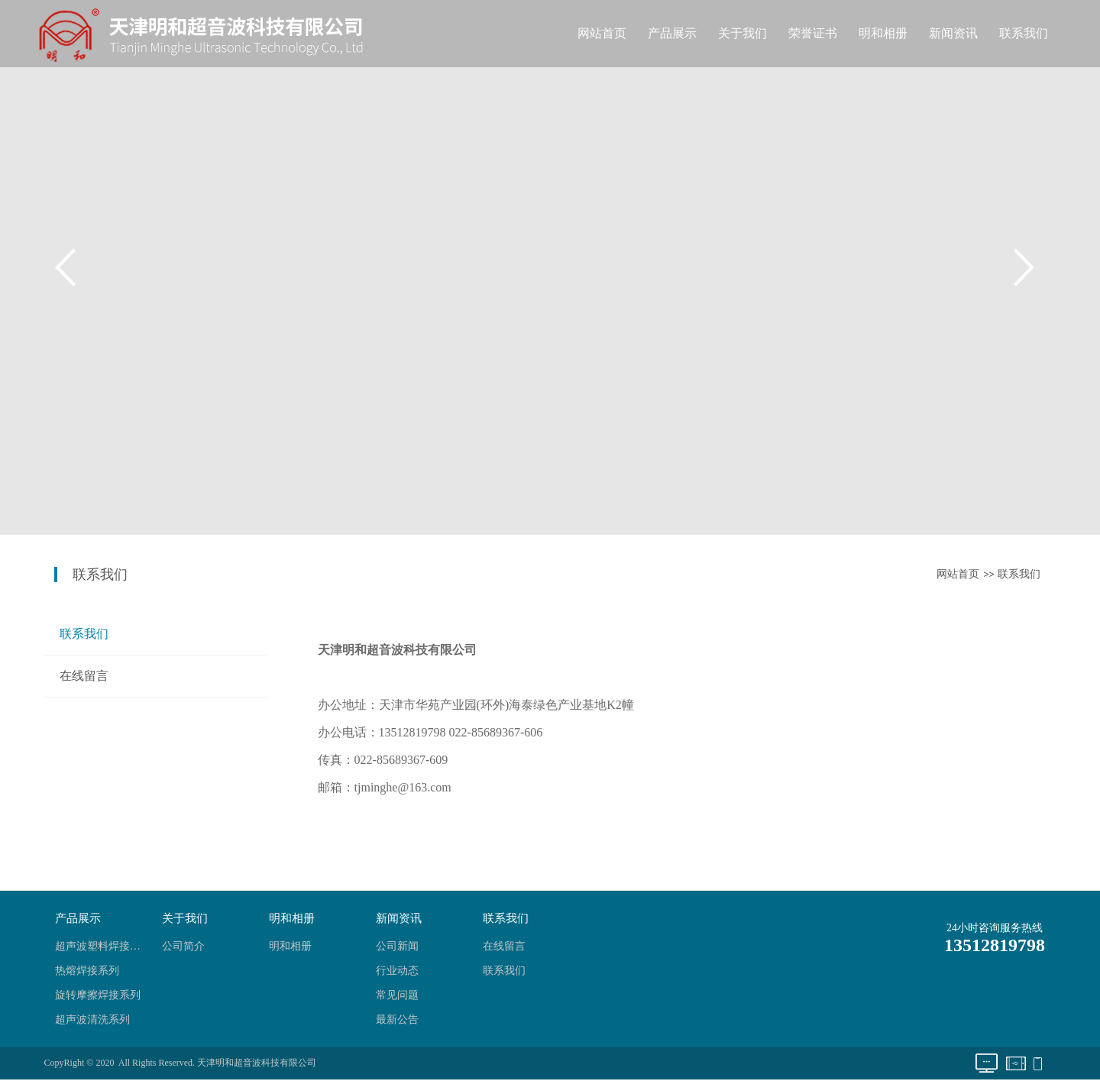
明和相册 (883, 33)
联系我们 (1023, 33)
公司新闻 (397, 946)
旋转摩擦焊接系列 (98, 995)
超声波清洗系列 (92, 1019)
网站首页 (602, 33)
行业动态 (397, 970)
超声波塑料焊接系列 (102, 946)
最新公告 (397, 1019)
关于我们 (742, 33)
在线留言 (84, 675)
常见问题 (397, 995)
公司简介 (183, 946)
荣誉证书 (812, 33)
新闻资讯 (953, 33)
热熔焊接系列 (87, 970)
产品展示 (672, 33)
